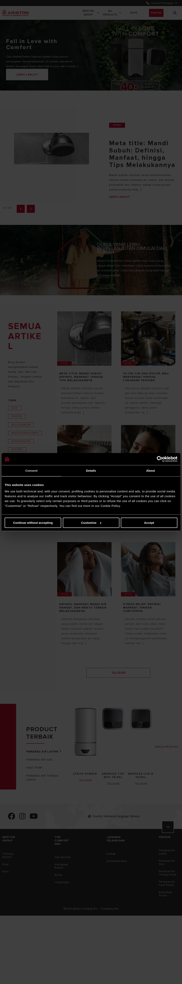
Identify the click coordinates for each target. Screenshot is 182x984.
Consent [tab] (31, 470)
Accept (149, 522)
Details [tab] (91, 470)
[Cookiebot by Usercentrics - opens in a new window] (159, 459)
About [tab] (150, 470)
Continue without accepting (33, 522)
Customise (91, 522)
